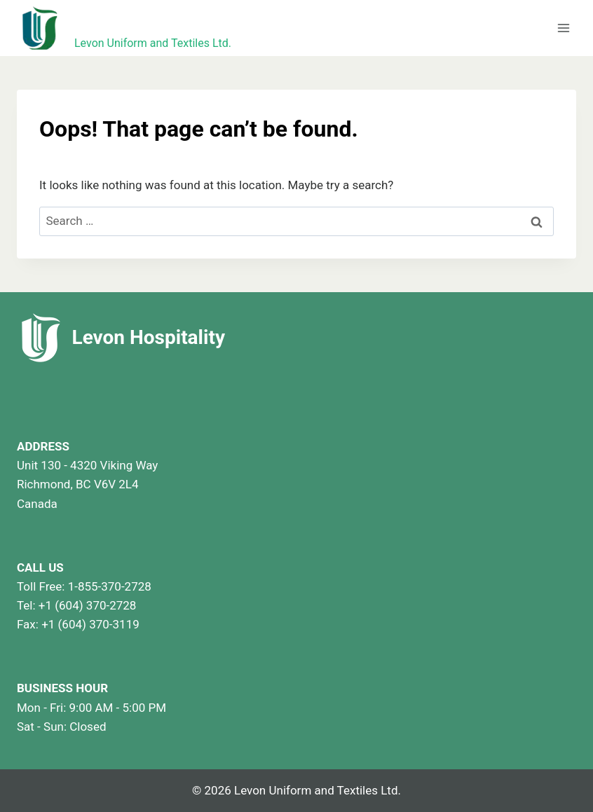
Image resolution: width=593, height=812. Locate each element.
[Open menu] (563, 28)
